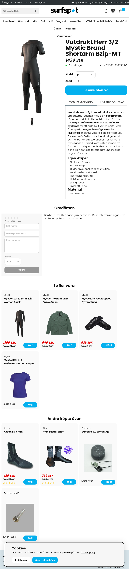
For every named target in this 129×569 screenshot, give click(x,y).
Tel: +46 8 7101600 (44, 533)
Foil (43, 21)
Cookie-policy (88, 552)
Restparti (70, 29)
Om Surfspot (10, 444)
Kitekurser (8, 502)
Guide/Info (40, 3)
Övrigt (57, 29)
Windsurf (23, 21)
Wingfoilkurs (10, 511)
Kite (35, 21)
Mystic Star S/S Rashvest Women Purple (110, 302)
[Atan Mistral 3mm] (48, 409)
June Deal (8, 21)
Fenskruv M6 (107, 369)
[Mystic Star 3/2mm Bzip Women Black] (16, 336)
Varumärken (64, 36)
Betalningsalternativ (15, 457)
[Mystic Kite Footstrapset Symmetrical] (80, 336)
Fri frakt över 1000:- (120, 3)
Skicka (122, 476)
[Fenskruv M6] (112, 408)
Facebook (102, 511)
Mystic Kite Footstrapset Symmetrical (75, 302)
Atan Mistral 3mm (46, 372)
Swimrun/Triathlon (76, 475)
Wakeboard (72, 457)
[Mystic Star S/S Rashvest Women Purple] (112, 336)
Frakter (7, 462)
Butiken (18, 3)
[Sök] (20, 11)
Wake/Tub (76, 21)
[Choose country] (106, 11)
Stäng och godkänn (45, 560)
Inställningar (21, 560)
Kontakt (28, 3)
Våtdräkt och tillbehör (99, 21)
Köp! (25, 345)
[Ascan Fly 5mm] (16, 409)
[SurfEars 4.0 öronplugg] (80, 411)
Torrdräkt (121, 21)
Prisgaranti (77, 3)
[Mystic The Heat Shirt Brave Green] (48, 336)
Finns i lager (76, 65)
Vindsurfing (72, 444)
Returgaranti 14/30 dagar (97, 3)
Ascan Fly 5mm (13, 372)
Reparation (9, 497)
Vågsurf (61, 21)
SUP (50, 21)
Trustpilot (102, 526)
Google (101, 497)
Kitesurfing (71, 448)
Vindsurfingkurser (13, 506)
